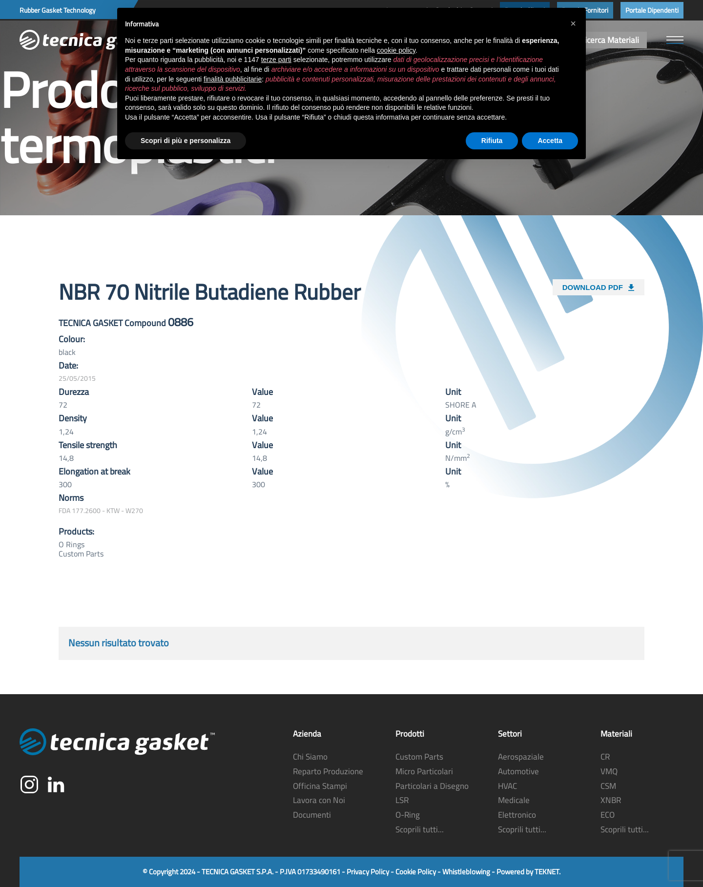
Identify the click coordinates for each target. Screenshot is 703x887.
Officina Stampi (320, 786)
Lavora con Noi (319, 800)
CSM (608, 786)
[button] (674, 40)
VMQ (609, 771)
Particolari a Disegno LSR (432, 793)
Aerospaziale (521, 756)
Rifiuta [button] (492, 140)
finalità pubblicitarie (233, 79)
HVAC (507, 786)
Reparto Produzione (328, 771)
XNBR (610, 800)
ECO (607, 815)
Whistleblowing (466, 872)
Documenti (312, 815)
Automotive (518, 771)
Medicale (514, 800)
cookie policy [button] (396, 50)
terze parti (276, 59)
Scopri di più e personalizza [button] (185, 140)
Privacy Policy (368, 872)
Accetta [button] (550, 140)
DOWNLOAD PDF (598, 285)
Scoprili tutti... (419, 829)
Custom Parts (419, 756)
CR (605, 756)
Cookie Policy (415, 872)
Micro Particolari (424, 771)
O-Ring (407, 815)
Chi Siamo (310, 756)
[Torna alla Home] (93, 40)
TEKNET (547, 872)
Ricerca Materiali (609, 40)
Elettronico (517, 815)
